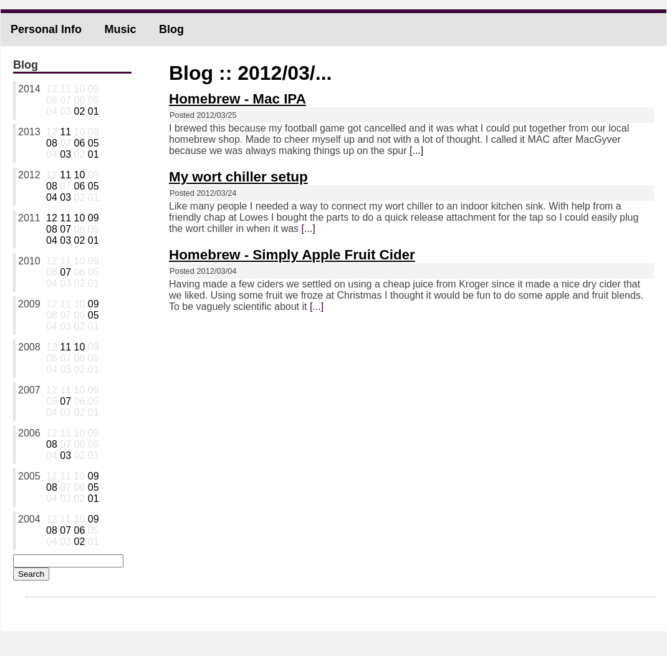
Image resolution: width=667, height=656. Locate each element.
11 (65, 132)
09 (93, 218)
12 (51, 218)
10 (79, 175)
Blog (171, 29)
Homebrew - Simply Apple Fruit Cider (292, 255)
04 (51, 197)
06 (79, 143)
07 (65, 229)
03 (65, 154)
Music (120, 29)
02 (79, 111)
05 (93, 143)
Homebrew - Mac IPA (237, 99)
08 (51, 143)
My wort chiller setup (238, 177)
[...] (416, 150)
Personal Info (46, 29)
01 (93, 111)
